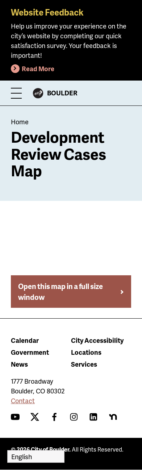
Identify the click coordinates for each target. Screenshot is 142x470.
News (19, 363)
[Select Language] (35, 456)
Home (20, 121)
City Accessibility (97, 340)
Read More (38, 68)
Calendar (25, 340)
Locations (86, 352)
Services (84, 363)
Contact (23, 400)
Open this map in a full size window (60, 291)
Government (30, 352)
